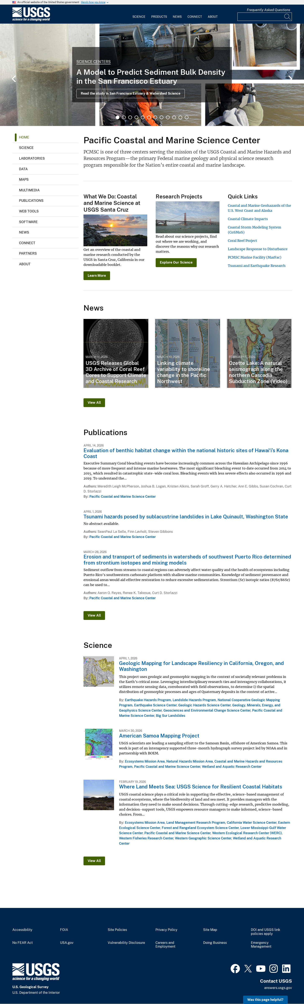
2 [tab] (124, 117)
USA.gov (66, 943)
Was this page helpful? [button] (265, 1000)
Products (159, 16)
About (213, 16)
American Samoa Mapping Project (159, 736)
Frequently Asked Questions (268, 10)
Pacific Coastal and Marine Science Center (122, 497)
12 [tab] (187, 117)
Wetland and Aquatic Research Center (232, 767)
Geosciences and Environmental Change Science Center (206, 710)
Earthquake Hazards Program (148, 700)
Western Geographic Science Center (203, 838)
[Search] (287, 17)
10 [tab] (174, 117)
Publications (31, 201)
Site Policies (117, 930)
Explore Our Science (176, 262)
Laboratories (32, 158)
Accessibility (22, 930)
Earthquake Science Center (155, 705)
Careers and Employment (165, 945)
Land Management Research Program (195, 823)
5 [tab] (143, 117)
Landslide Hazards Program (194, 700)
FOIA (64, 930)
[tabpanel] (152, 75)
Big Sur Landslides (170, 716)
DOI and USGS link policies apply (265, 932)
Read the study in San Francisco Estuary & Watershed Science (130, 93)
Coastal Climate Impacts (248, 219)
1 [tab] (117, 117)
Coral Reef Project (242, 241)
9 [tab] (168, 117)
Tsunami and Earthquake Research (257, 266)
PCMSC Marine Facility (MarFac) (254, 257)
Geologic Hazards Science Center (204, 705)
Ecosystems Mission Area (145, 761)
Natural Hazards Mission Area (189, 761)
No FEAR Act (22, 943)
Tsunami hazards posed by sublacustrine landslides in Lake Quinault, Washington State (185, 516)
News (177, 16)
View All (94, 403)
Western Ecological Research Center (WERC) (247, 833)
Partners (28, 253)
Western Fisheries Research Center (146, 838)
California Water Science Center (251, 823)
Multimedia (29, 190)
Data (23, 169)
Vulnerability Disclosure (126, 943)
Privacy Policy (166, 930)
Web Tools (29, 211)
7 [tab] (155, 117)
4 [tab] (136, 117)
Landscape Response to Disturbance (257, 249)
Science (138, 16)
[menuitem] (139, 14)
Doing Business (215, 943)
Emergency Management (261, 945)
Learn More (97, 276)
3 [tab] (130, 117)
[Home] (31, 20)
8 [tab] (161, 117)
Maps (24, 180)
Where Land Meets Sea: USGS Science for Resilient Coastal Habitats (200, 786)
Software (28, 222)
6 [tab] (149, 117)
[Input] (264, 17)
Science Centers (93, 62)
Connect (194, 16)
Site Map (210, 930)
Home (24, 137)
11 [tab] (180, 117)
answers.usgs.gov (278, 988)
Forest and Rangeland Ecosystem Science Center (200, 828)
